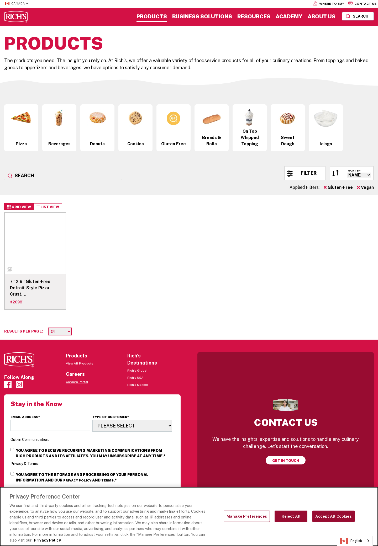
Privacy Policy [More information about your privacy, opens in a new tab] (47, 540)
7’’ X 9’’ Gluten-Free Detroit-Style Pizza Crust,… (30, 288)
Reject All (291, 516)
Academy (289, 16)
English (351, 541)
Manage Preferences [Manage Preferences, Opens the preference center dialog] (247, 516)
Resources (253, 16)
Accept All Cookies (333, 516)
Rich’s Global (137, 370)
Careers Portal (77, 382)
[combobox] (358, 16)
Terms (107, 480)
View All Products (79, 363)
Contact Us (362, 3)
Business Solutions (202, 16)
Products (151, 16)
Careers (75, 374)
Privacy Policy (77, 480)
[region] (189, 516)
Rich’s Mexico (137, 385)
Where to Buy (328, 3)
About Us (321, 16)
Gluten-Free (338, 187)
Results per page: (23, 331)
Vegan (365, 187)
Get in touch (285, 460)
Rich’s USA (135, 377)
